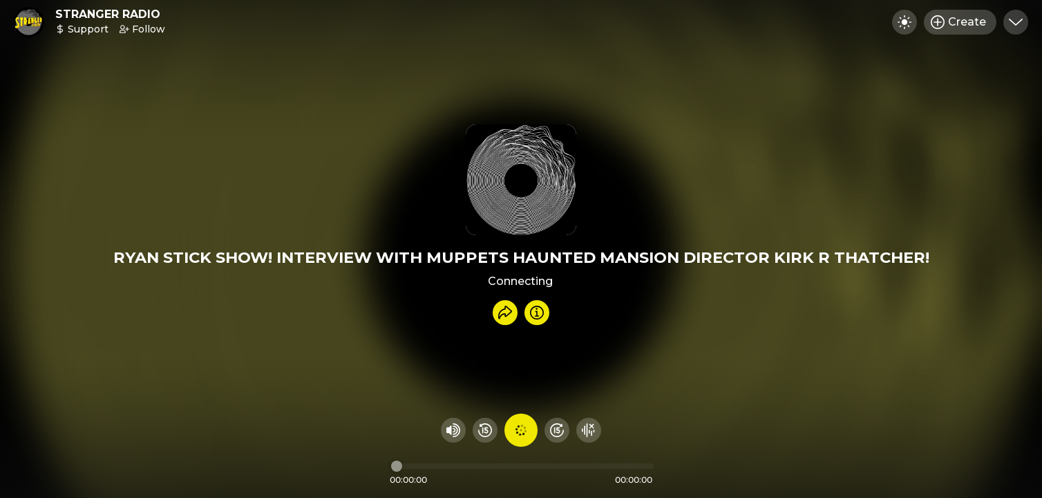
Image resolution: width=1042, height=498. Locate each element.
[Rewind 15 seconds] (485, 430)
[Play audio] (521, 430)
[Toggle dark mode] (904, 22)
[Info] (536, 312)
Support (81, 29)
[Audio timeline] (522, 466)
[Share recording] (505, 312)
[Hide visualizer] (588, 430)
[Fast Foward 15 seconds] (556, 430)
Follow (142, 29)
